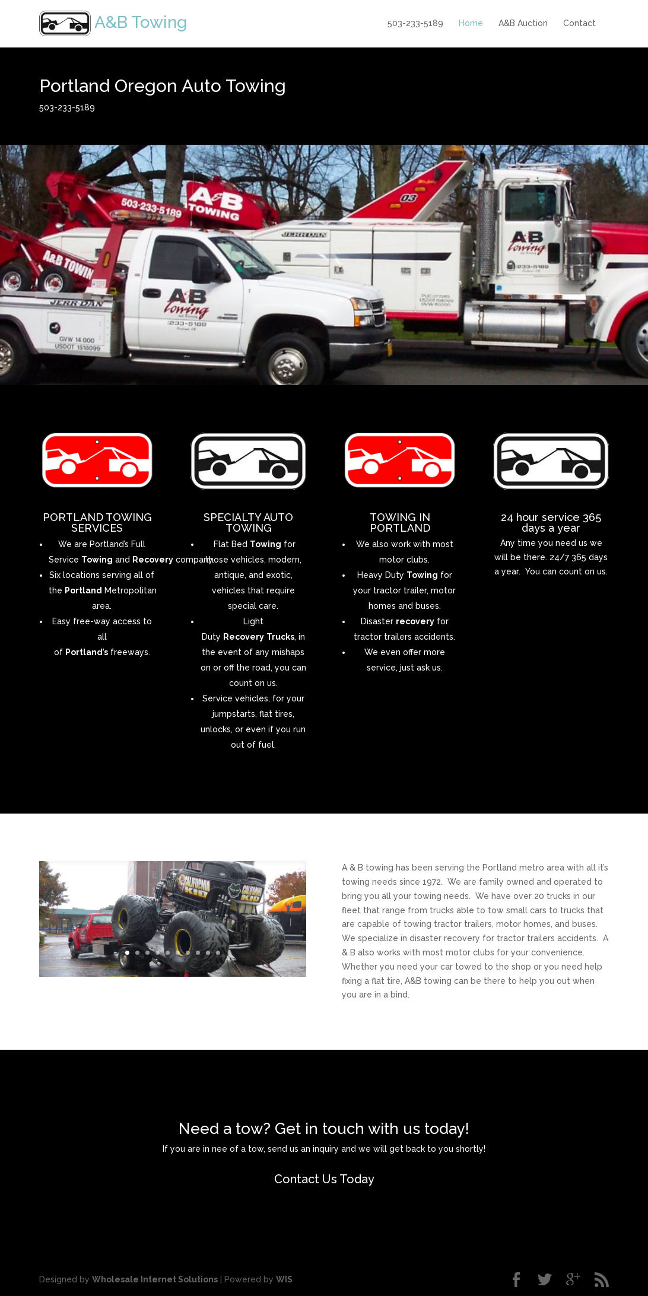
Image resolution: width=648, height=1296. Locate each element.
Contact (579, 23)
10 (218, 953)
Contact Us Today (324, 1179)
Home (471, 23)
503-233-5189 (415, 23)
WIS (284, 1279)
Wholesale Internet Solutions (155, 1279)
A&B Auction (523, 23)
